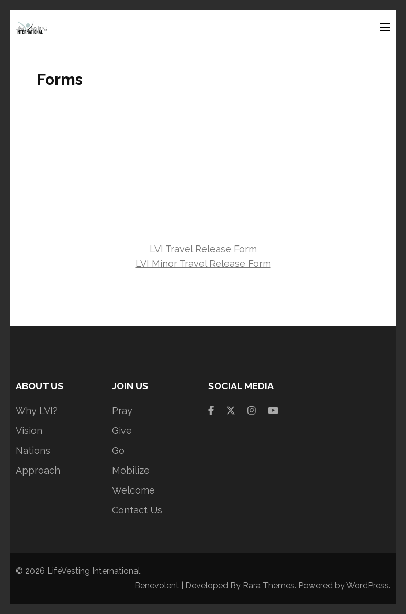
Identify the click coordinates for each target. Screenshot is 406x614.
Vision (29, 430)
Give (122, 430)
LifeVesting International (93, 571)
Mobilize (131, 470)
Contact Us (137, 510)
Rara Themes (269, 585)
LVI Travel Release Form (203, 248)
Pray (122, 410)
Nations (33, 450)
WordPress (367, 585)
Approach (38, 470)
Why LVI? (37, 410)
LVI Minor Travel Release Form (203, 263)
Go (118, 450)
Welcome (133, 490)
